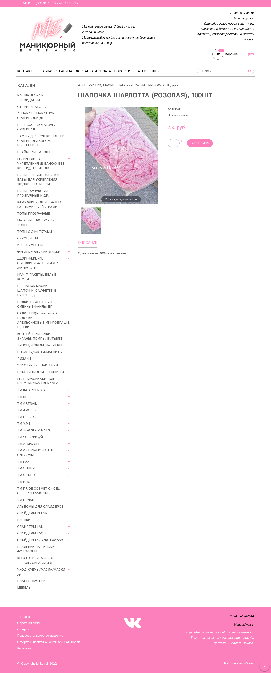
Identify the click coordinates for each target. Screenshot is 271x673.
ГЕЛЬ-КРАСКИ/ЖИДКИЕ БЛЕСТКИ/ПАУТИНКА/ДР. (38, 381)
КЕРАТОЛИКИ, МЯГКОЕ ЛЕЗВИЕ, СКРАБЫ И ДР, (36, 560)
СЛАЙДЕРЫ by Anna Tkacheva (40, 540)
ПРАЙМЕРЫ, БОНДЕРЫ (35, 152)
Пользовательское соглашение (40, 635)
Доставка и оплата (93, 71)
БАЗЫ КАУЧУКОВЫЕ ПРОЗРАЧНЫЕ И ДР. (33, 193)
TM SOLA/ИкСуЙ (30, 437)
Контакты (26, 71)
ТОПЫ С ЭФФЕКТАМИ (34, 231)
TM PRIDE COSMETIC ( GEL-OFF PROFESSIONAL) (38, 491)
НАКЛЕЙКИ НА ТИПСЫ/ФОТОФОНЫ (35, 549)
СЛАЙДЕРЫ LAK (30, 526)
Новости (122, 71)
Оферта (23, 629)
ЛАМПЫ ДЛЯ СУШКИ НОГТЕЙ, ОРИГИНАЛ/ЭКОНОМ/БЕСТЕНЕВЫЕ (41, 141)
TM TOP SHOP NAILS (33, 430)
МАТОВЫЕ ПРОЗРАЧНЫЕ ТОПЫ (37, 222)
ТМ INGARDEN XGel (32, 390)
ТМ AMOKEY (27, 410)
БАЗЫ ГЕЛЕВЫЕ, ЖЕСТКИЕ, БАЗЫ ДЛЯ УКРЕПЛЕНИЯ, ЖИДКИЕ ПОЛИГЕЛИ (39, 180)
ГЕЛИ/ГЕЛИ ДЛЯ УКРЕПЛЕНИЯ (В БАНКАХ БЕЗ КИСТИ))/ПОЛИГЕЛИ (40, 164)
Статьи (24, 3)
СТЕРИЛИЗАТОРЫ (31, 106)
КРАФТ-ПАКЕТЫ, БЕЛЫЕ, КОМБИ (37, 277)
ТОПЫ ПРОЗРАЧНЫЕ (33, 213)
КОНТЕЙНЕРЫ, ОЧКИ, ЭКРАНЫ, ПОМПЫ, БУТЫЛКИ (40, 336)
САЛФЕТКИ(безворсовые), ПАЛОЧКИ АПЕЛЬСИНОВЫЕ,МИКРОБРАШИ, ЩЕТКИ (43, 320)
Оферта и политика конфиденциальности (48, 642)
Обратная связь (66, 3)
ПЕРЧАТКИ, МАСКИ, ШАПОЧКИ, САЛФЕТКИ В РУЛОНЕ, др (37, 291)
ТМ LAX (23, 462)
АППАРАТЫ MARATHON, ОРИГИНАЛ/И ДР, (36, 116)
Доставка (42, 3)
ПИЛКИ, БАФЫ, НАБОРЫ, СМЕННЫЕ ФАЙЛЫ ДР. (37, 304)
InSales (249, 663)
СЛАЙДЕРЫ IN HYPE (33, 513)
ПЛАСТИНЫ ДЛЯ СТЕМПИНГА (40, 372)
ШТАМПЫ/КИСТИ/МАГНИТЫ (39, 352)
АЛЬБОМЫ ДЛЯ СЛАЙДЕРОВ (40, 506)
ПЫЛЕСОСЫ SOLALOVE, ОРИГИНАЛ (36, 127)
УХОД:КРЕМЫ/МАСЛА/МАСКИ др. (41, 572)
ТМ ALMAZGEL (28, 443)
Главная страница (55, 71)
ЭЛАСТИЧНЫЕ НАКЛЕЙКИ (37, 365)
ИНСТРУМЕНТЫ (30, 245)
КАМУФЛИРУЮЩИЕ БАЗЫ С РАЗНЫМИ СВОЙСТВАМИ (39, 204)
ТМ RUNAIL (26, 500)
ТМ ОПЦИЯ (26, 468)
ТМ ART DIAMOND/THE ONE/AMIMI (35, 453)
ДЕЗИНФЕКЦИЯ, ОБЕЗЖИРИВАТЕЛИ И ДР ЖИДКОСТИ (37, 263)
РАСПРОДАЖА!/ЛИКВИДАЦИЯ (30, 97)
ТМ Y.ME (23, 423)
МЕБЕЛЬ (24, 587)
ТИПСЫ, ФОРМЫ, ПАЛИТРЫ (39, 345)
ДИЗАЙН (24, 358)
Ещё (154, 71)
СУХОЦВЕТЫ (27, 238)
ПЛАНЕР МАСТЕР (31, 581)
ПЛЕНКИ (23, 520)
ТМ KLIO (23, 482)
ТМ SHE (23, 397)
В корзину (200, 143)
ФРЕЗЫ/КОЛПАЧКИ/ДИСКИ (38, 252)
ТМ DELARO (26, 417)
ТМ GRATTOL (27, 475)
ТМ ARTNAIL (27, 403)
